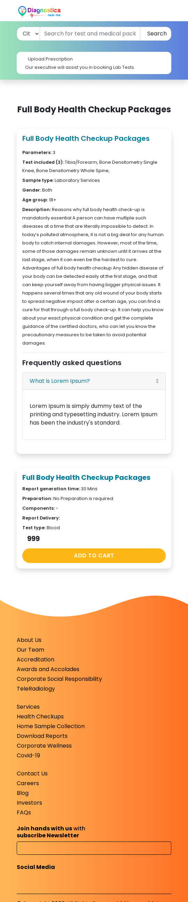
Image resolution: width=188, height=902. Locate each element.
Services (28, 707)
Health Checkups (40, 716)
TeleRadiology (36, 689)
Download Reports (42, 736)
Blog (23, 793)
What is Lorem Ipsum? (60, 381)
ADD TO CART (94, 555)
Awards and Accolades (48, 669)
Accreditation (35, 659)
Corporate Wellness (44, 746)
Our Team (30, 650)
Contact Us (32, 774)
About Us (29, 640)
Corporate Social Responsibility (59, 679)
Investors (29, 803)
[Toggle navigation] (167, 11)
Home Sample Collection (51, 726)
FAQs (24, 812)
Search (155, 34)
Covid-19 (28, 755)
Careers (28, 783)
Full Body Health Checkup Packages (86, 138)
